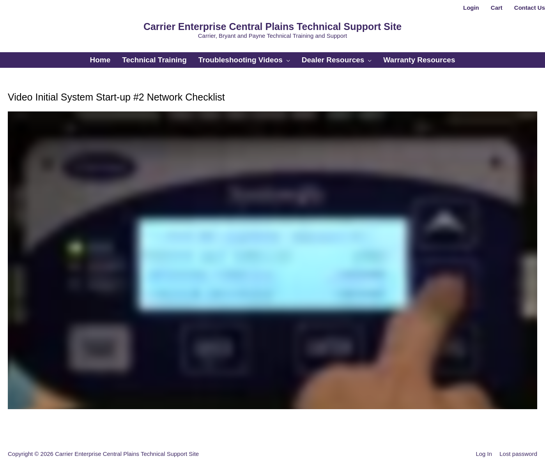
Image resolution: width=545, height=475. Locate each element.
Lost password (518, 453)
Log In (484, 453)
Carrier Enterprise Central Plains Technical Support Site (272, 26)
